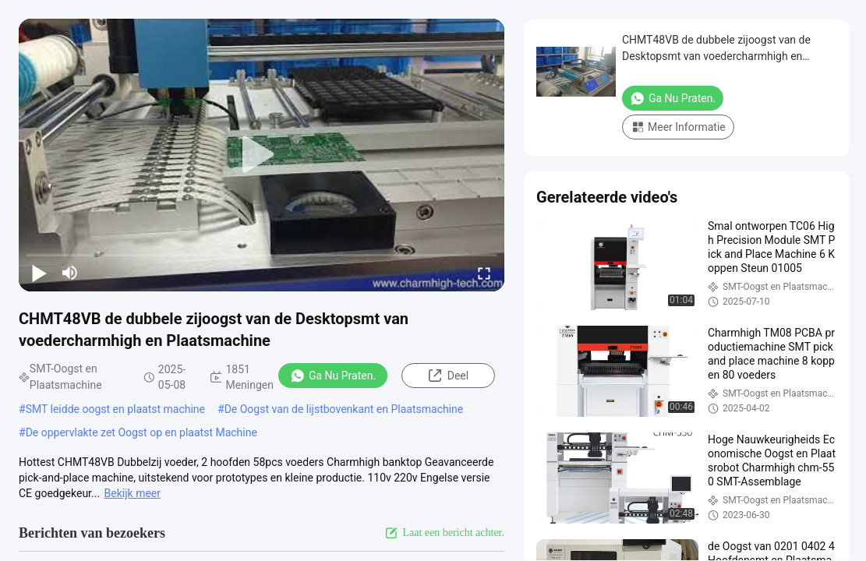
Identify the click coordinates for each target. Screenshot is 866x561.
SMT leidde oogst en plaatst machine (115, 409)
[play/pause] (39, 272)
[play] (261, 155)
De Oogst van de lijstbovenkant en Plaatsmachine (344, 409)
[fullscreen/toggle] (484, 272)
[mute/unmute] (70, 272)
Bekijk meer (132, 493)
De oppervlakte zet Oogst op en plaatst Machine (141, 432)
